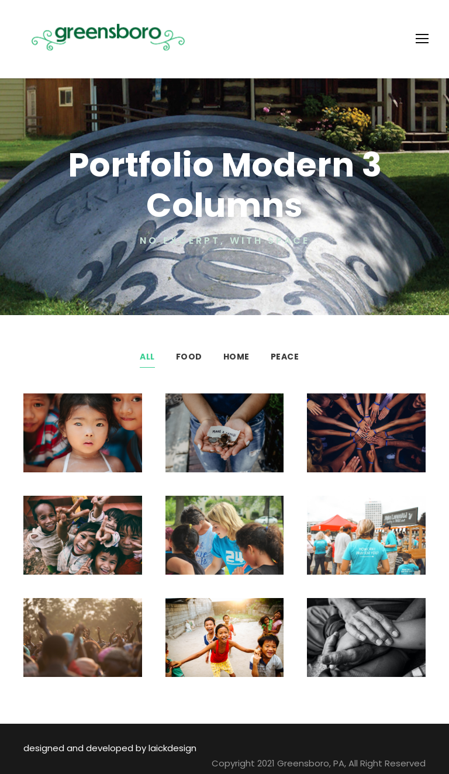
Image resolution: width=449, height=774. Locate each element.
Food (189, 356)
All (147, 356)
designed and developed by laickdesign (100, 748)
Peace (284, 356)
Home (235, 356)
